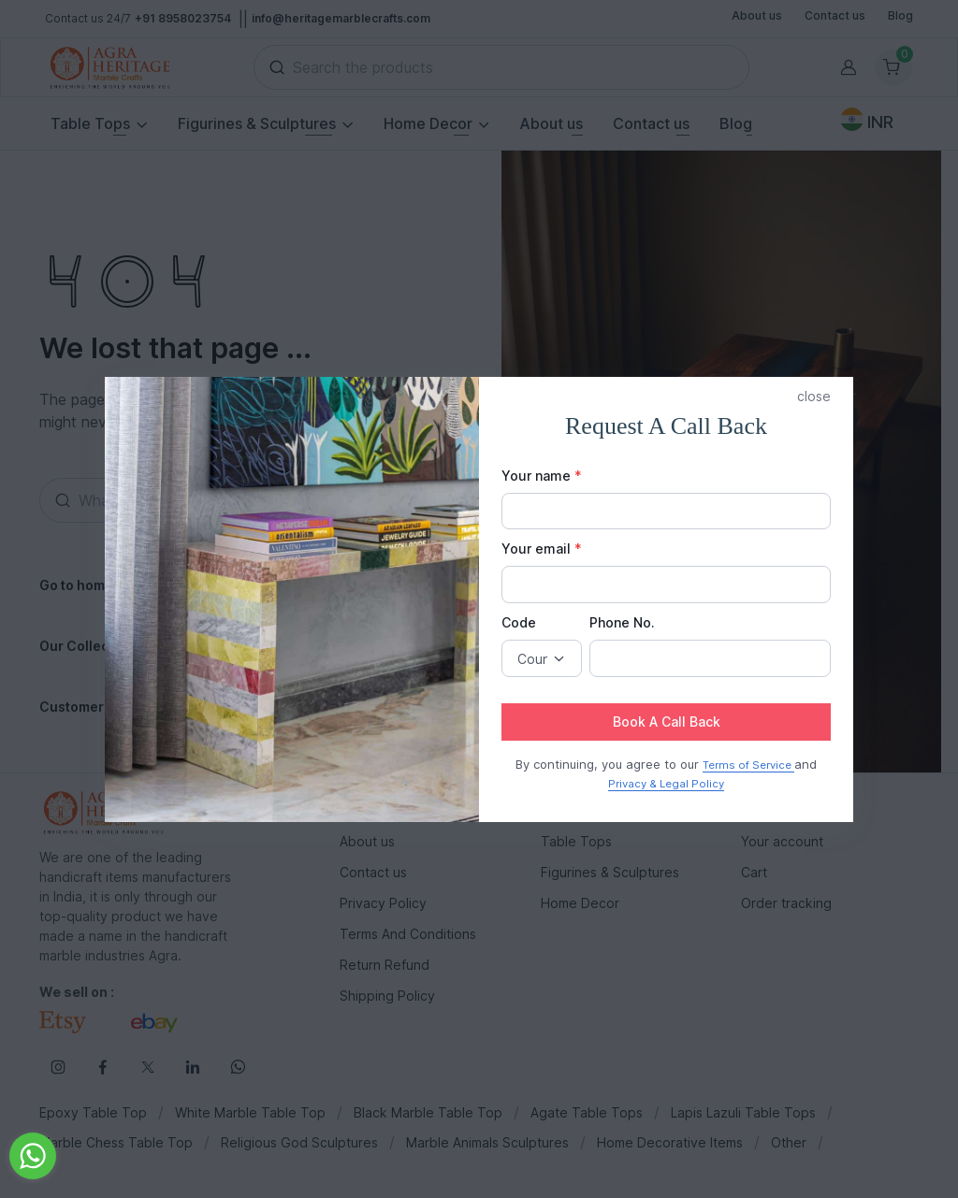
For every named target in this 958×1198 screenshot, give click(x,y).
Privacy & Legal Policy (666, 783)
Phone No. (622, 622)
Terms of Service (748, 765)
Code (518, 622)
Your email (541, 548)
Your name (541, 476)
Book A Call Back (666, 721)
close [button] (814, 396)
